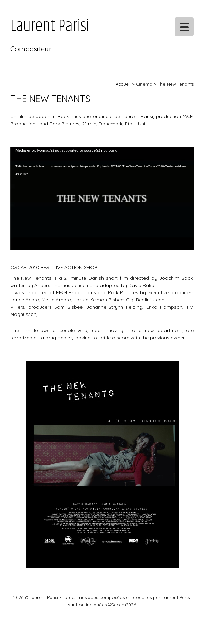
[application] (102, 198)
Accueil (123, 84)
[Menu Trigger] (184, 26)
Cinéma (144, 84)
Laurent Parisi (49, 26)
